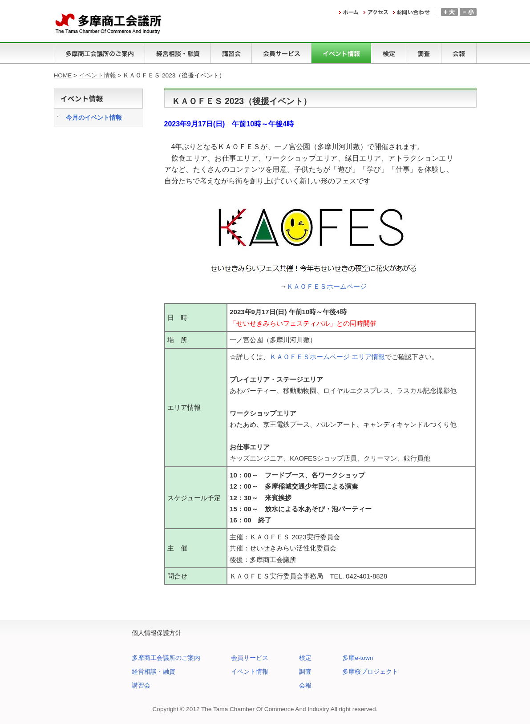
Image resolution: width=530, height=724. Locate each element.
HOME (63, 75)
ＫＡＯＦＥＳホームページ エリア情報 (327, 356)
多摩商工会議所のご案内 (166, 658)
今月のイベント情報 (94, 117)
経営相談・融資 (153, 671)
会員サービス (249, 658)
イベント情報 (97, 75)
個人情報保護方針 (157, 633)
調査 (305, 671)
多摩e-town (357, 658)
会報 (305, 685)
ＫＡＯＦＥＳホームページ (327, 286)
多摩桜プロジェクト (370, 671)
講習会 (141, 685)
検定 (305, 658)
